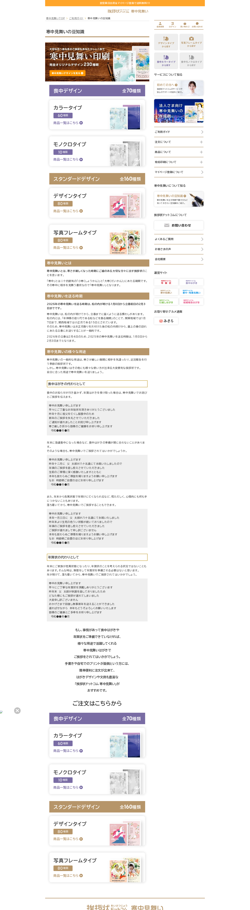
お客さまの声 (179, 249)
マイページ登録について (179, 172)
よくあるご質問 (179, 239)
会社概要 (179, 259)
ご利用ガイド (76, 18)
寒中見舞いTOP (55, 18)
